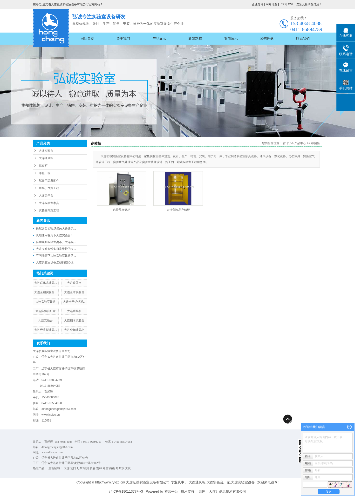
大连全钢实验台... (45, 292)
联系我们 (303, 39)
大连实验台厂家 (45, 311)
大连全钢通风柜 (74, 330)
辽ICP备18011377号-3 (126, 491)
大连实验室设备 (45, 301)
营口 (73, 468)
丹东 (79, 468)
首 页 (286, 143)
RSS (283, 4)
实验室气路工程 (49, 210)
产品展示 (159, 39)
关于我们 (123, 39)
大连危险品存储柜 (178, 209)
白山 (112, 468)
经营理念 (267, 39)
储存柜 (43, 165)
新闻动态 (195, 39)
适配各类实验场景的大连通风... (56, 228)
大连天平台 (46, 195)
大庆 (128, 468)
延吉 (106, 468)
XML (291, 4)
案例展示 (231, 39)
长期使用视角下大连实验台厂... (56, 235)
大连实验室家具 (49, 203)
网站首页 (87, 39)
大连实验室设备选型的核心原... (56, 262)
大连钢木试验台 (74, 320)
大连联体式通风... (45, 283)
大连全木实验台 (74, 292)
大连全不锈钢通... (74, 301)
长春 (93, 468)
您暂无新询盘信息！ (309, 4)
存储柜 (315, 143)
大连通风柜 (46, 158)
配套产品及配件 (49, 180)
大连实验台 (46, 150)
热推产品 (38, 468)
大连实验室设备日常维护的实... (56, 249)
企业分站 (257, 4)
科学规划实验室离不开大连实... (56, 242)
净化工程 (44, 173)
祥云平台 (171, 491)
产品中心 (300, 143)
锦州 (86, 468)
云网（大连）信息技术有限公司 (222, 491)
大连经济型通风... (45, 330)
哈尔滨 (120, 468)
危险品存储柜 (121, 209)
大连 (66, 468)
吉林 (99, 468)
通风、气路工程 (49, 188)
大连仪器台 (74, 283)
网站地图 (272, 4)
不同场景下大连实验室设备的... (56, 255)
